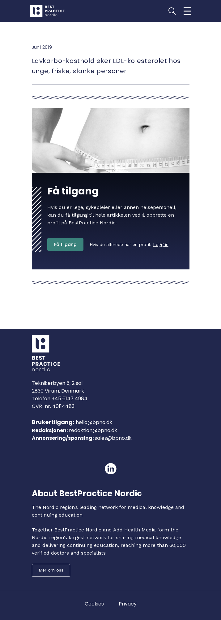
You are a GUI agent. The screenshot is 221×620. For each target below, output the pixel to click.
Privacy (128, 603)
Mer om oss (51, 570)
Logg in (160, 244)
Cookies (94, 603)
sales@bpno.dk (113, 438)
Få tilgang (65, 244)
